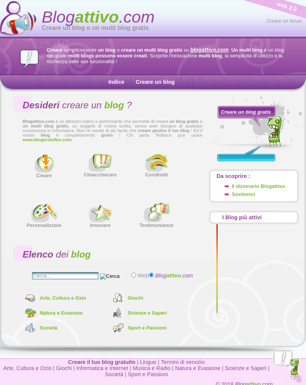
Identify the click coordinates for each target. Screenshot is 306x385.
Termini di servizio (183, 362)
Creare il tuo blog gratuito (101, 362)
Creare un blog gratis (246, 112)
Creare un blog (155, 82)
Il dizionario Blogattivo (258, 186)
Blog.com (98, 17)
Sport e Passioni (147, 328)
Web (142, 275)
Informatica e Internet (102, 368)
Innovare (100, 223)
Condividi (156, 172)
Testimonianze (156, 223)
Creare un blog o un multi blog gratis (95, 27)
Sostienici (243, 194)
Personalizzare (44, 223)
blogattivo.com (209, 50)
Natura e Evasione (61, 313)
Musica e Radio (152, 368)
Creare (44, 173)
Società (48, 328)
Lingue (148, 362)
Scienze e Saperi (147, 313)
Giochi (135, 298)
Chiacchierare (100, 172)
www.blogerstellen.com (47, 139)
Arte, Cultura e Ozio (63, 298)
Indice (116, 82)
